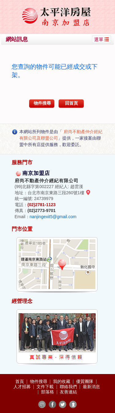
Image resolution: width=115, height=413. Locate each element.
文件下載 (45, 386)
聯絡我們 (69, 386)
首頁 (20, 381)
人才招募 (22, 386)
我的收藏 (62, 381)
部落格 (48, 391)
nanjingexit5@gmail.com (53, 216)
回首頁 (71, 103)
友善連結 (68, 391)
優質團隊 (85, 381)
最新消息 (91, 386)
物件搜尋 (42, 103)
